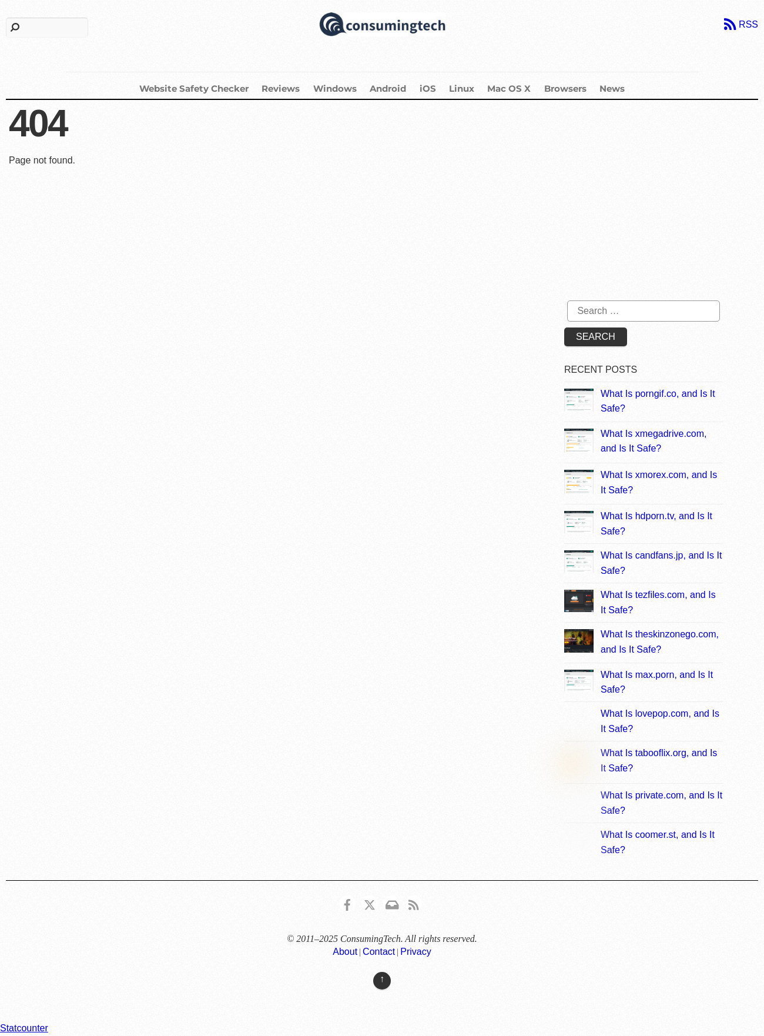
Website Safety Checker (194, 88)
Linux (461, 88)
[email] (391, 903)
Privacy (415, 952)
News (612, 88)
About (345, 952)
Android (388, 88)
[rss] (414, 903)
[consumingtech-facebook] (347, 903)
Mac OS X (509, 88)
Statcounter (24, 1028)
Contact (379, 952)
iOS (428, 88)
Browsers (565, 88)
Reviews (281, 88)
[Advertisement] (662, 206)
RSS (748, 24)
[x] (369, 903)
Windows (335, 88)
